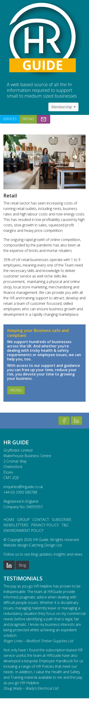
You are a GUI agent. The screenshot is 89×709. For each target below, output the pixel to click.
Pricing (28, 119)
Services (10, 119)
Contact (40, 519)
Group (23, 519)
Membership (62, 106)
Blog (22, 565)
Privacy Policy (45, 525)
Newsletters (15, 525)
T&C (65, 525)
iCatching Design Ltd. (45, 545)
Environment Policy (23, 530)
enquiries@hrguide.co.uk (23, 486)
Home (8, 519)
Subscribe (61, 519)
